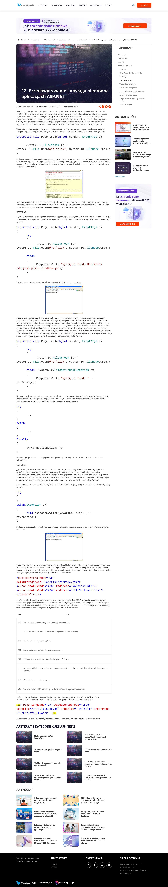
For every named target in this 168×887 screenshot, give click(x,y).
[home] (25, 5)
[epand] (47, 5)
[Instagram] (109, 865)
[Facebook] (88, 865)
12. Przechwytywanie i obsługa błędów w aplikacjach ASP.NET (114, 40)
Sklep (144, 5)
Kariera (53, 867)
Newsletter (70, 5)
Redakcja (54, 864)
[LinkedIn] (95, 865)
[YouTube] (102, 865)
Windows (82, 5)
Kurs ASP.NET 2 (81, 40)
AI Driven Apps (125, 873)
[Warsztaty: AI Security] (84, 25)
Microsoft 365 (96, 5)
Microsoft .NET (49, 40)
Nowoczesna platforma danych (131, 864)
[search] (133, 5)
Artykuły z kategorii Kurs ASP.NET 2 (45, 726)
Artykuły (42, 5)
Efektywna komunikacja (128, 867)
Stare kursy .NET (65, 40)
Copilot (109, 5)
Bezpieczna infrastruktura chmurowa (133, 870)
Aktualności (56, 5)
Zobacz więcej (120, 177)
